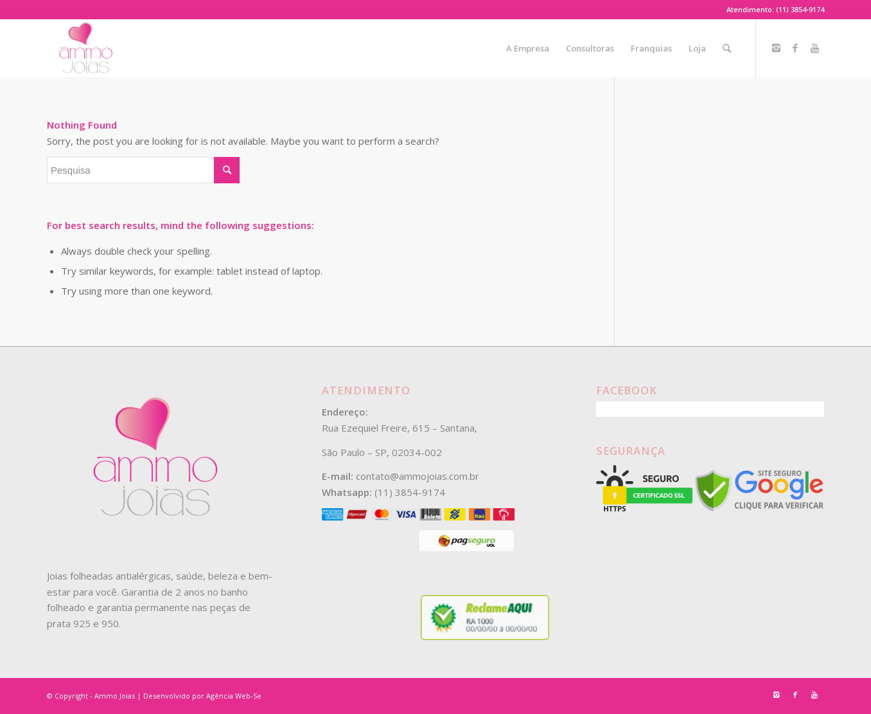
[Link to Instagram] (776, 47)
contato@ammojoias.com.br (417, 476)
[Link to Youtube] (814, 47)
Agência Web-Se (233, 695)
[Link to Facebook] (795, 47)
